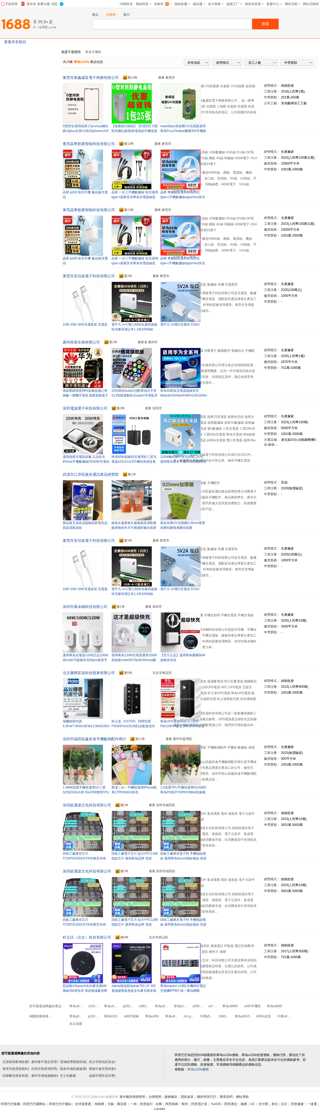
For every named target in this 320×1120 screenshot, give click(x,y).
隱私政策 (187, 1097)
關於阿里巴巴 (206, 1097)
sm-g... (189, 1016)
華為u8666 (230, 1006)
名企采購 (75, 1024)
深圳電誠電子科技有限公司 (85, 408)
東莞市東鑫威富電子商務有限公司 (91, 77)
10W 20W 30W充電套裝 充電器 (85, 324)
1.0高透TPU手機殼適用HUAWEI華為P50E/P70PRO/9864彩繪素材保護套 (183, 792)
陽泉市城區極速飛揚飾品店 (79, 1069)
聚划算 (122, 1104)
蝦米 (185, 1104)
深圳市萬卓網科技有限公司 (85, 607)
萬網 (244, 1104)
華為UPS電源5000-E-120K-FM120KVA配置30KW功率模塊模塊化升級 (182, 726)
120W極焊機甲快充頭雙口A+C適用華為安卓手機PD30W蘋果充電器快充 (183, 461)
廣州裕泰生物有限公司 (81, 342)
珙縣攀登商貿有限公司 (18, 1076)
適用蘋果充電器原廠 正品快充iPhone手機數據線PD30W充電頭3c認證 (86, 461)
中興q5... (206, 1016)
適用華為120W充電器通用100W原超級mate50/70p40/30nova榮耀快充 (134, 660)
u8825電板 (131, 1016)
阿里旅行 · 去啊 (151, 1104)
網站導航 (242, 1097)
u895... (197, 1006)
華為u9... (110, 1006)
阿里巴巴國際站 (34, 1104)
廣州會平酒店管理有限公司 (50, 1062)
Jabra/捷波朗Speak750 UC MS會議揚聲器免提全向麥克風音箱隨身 (133, 990)
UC (252, 1104)
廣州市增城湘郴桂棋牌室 (48, 1076)
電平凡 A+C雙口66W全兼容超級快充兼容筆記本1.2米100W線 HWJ (134, 329)
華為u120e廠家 (198, 1069)
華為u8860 (274, 1006)
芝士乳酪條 (68, 1076)
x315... (93, 1006)
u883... (144, 1006)
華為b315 (111, 1016)
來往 (274, 1104)
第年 (130, 77)
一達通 (312, 1104)
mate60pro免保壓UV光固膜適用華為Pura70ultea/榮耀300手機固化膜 (183, 131)
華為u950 (152, 1016)
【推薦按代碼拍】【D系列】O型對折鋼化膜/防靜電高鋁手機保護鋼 (134, 131)
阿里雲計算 (199, 1104)
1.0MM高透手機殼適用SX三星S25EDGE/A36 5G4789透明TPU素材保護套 (86, 792)
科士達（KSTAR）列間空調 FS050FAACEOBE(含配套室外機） (133, 726)
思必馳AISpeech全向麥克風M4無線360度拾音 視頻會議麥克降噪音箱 (85, 990)
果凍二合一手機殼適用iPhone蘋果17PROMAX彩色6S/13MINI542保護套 (134, 792)
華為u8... (75, 1006)
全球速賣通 (83, 1104)
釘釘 (284, 1104)
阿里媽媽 (171, 1104)
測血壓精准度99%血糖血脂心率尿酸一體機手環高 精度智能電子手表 (85, 395)
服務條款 (171, 1097)
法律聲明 (155, 1097)
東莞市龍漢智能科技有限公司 (23, 1069)
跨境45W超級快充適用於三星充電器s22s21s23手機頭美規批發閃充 (134, 461)
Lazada (159, 1109)
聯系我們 (226, 1097)
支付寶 (263, 1104)
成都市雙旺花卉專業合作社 (108, 1076)
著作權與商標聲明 (132, 1097)
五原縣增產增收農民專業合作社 (24, 1062)
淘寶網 (99, 1104)
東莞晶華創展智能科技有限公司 (89, 144)
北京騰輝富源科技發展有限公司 (89, 673)
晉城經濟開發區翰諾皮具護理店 (82, 1062)
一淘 (133, 1104)
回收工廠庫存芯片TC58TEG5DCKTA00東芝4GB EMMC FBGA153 (84, 858)
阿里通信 (230, 1104)
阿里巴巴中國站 (60, 1104)
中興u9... (283, 1016)
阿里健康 (297, 1104)
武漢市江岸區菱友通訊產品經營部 (91, 474)
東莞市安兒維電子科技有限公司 (89, 276)
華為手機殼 (93, 52)
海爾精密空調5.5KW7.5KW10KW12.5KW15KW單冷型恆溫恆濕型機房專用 (87, 726)
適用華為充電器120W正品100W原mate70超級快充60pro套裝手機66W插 (85, 660)
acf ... (212, 1006)
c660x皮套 (263, 1016)
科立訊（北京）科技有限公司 (87, 937)
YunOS (216, 1104)
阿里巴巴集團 (10, 1104)
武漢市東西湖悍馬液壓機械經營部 (55, 1069)
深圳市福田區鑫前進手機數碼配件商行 (94, 739)
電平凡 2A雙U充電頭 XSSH (179, 324)
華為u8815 (242, 1016)
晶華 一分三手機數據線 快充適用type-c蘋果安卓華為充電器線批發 (134, 197)
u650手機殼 (252, 1006)
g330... (93, 1016)
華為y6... (75, 1016)
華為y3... (180, 1006)
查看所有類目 (15, 42)
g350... (128, 1006)
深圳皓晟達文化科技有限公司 (87, 805)
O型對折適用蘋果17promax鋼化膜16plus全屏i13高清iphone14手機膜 (86, 131)
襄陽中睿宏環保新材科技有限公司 (113, 1069)
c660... (223, 1016)
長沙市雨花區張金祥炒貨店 (108, 1062)
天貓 (110, 1104)
